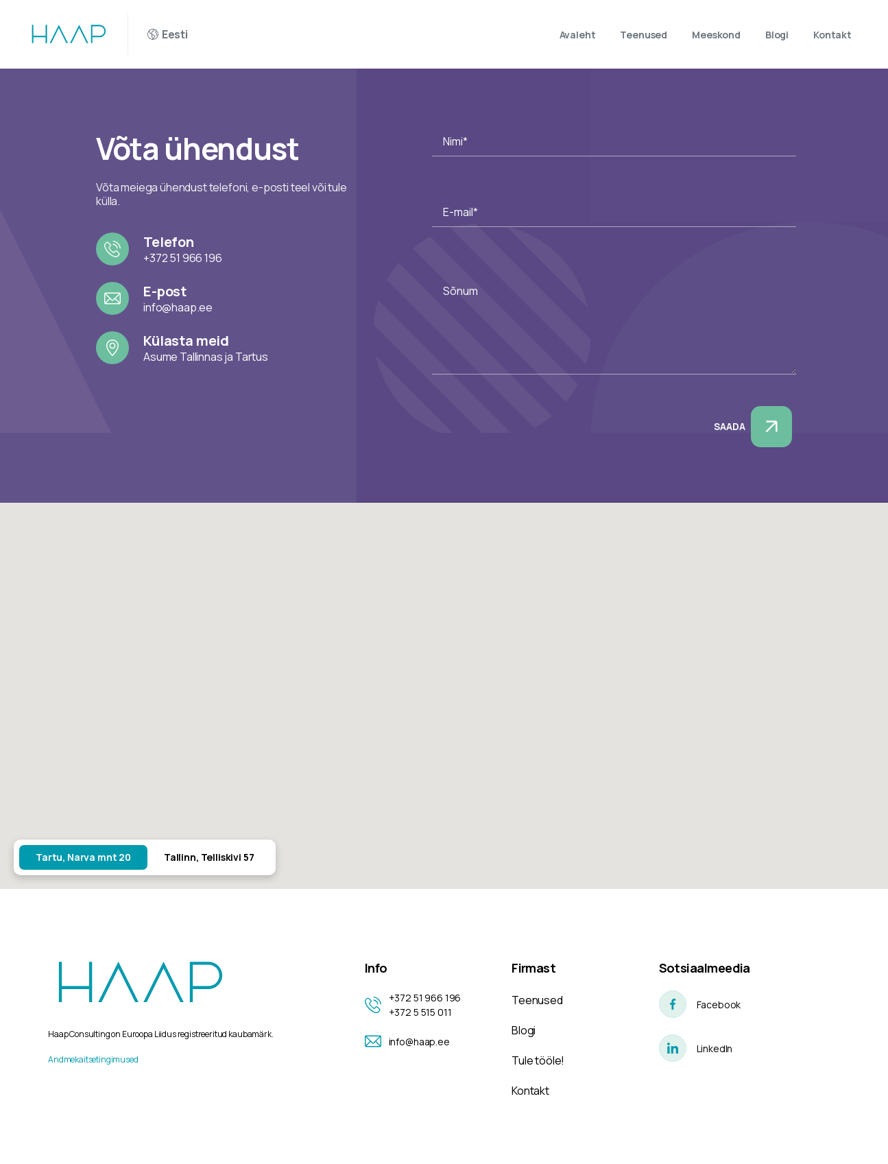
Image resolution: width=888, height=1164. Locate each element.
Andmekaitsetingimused (93, 1059)
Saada (753, 426)
